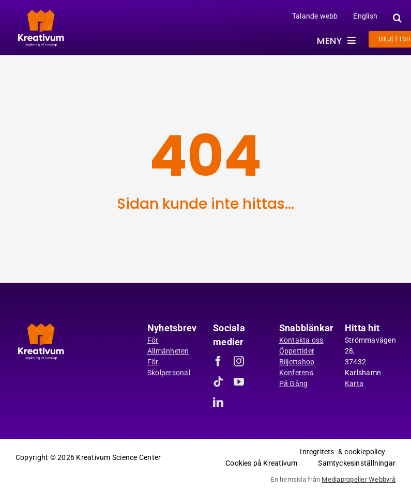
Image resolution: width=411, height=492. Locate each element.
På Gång (293, 383)
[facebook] (218, 361)
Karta (354, 383)
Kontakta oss (301, 340)
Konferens (296, 372)
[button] (396, 17)
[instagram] (239, 361)
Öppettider (297, 351)
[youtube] (239, 382)
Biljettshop (297, 362)
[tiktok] (218, 382)
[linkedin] (218, 402)
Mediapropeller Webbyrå (358, 479)
